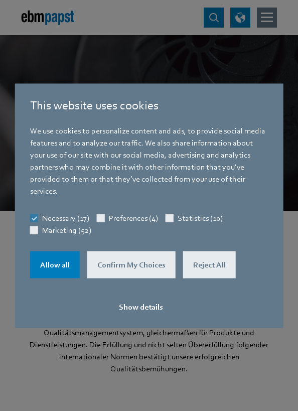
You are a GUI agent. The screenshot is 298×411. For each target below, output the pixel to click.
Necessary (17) (65, 217)
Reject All (209, 264)
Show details (141, 306)
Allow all (55, 264)
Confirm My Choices (131, 264)
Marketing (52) (66, 229)
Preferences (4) (133, 217)
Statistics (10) (200, 217)
